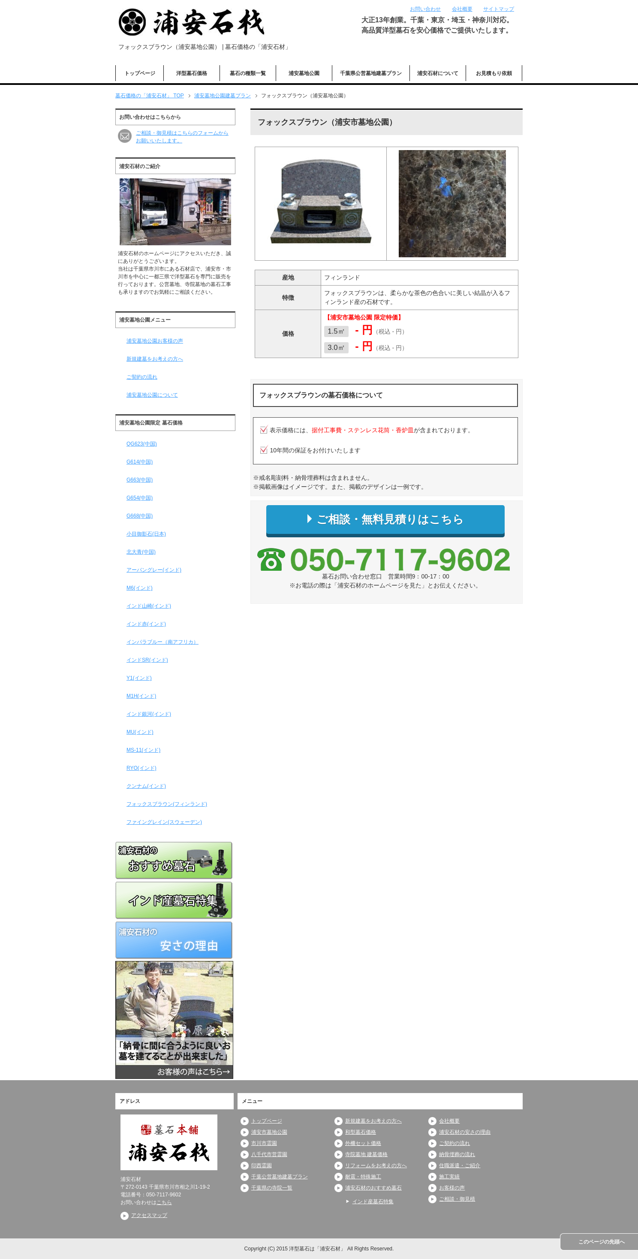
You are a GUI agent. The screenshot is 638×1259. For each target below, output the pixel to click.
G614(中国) (139, 462)
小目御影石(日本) (146, 534)
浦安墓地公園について (152, 395)
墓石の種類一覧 (248, 73)
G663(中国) (139, 480)
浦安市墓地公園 (269, 1132)
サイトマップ (498, 9)
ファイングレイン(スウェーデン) (164, 822)
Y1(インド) (139, 678)
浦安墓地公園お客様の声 (154, 341)
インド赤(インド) (146, 624)
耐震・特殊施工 (363, 1177)
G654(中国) (139, 498)
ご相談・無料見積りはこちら (385, 519)
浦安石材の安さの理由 (465, 1132)
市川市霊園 (264, 1143)
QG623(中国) (141, 444)
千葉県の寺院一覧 (271, 1188)
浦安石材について (437, 73)
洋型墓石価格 (191, 73)
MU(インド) (139, 732)
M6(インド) (139, 588)
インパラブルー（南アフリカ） (162, 642)
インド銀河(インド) (148, 714)
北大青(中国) (141, 552)
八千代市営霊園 (269, 1154)
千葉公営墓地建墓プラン (279, 1177)
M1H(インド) (141, 696)
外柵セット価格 (363, 1143)
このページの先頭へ (601, 1242)
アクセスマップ (149, 1215)
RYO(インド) (141, 768)
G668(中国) (139, 516)
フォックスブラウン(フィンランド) (166, 804)
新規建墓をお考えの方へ (154, 359)
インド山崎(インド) (148, 606)
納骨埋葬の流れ (457, 1154)
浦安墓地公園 (304, 73)
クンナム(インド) (146, 786)
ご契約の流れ (141, 377)
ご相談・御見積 (457, 1199)
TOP (149, 96)
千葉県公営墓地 (371, 73)
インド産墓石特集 (373, 1202)
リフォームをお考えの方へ (376, 1166)
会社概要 (462, 9)
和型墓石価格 (360, 1132)
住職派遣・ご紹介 (459, 1166)
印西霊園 (261, 1166)
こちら (164, 1202)
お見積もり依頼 (494, 73)
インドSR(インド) (147, 660)
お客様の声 (452, 1188)
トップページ (139, 73)
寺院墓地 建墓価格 (366, 1154)
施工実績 (449, 1177)
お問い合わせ (425, 9)
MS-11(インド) (143, 750)
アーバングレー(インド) (153, 570)
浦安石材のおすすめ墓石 (373, 1188)
